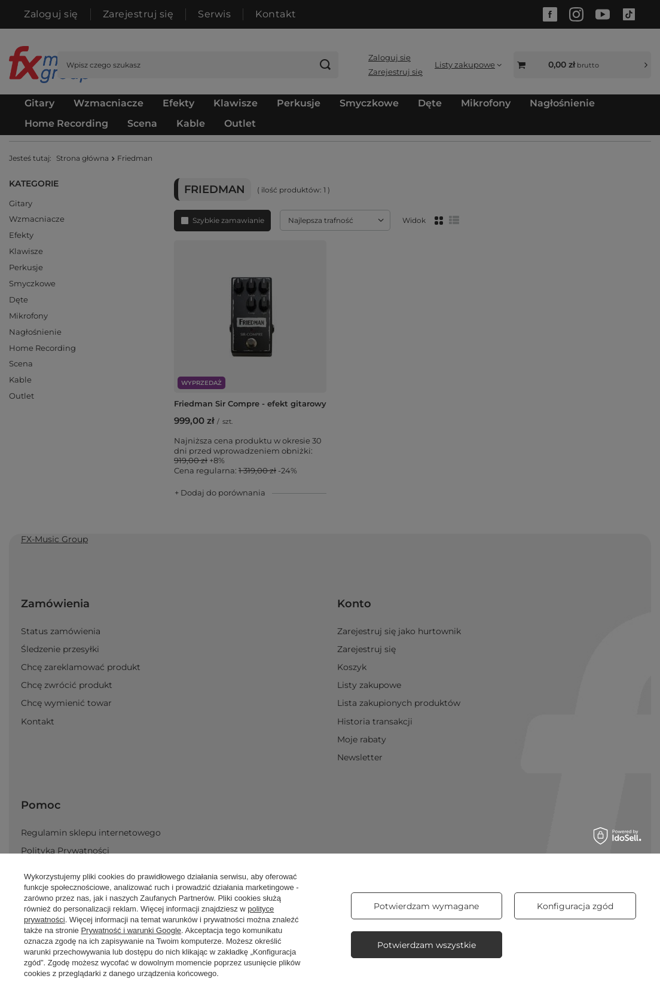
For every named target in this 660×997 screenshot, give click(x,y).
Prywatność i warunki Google (131, 930)
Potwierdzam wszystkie (426, 945)
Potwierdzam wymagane (426, 906)
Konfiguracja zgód (575, 906)
